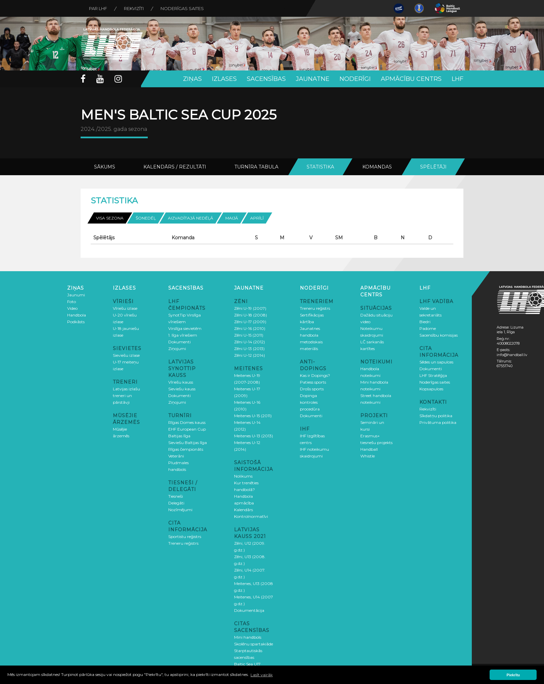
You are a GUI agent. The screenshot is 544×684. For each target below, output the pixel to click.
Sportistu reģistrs (184, 536)
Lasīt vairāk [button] (262, 674)
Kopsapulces (431, 388)
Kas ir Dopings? (315, 375)
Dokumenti (179, 341)
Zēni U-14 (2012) (249, 341)
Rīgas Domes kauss (187, 422)
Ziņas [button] (192, 79)
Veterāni (176, 455)
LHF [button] (457, 79)
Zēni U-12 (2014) (249, 355)
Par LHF (98, 8)
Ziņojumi (177, 348)
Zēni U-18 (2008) (250, 314)
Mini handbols (247, 637)
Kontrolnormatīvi (251, 516)
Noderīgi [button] (355, 79)
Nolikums (243, 476)
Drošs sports (312, 388)
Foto (71, 301)
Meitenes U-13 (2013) (253, 435)
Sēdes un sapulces (436, 361)
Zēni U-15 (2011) (248, 335)
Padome (427, 328)
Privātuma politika (437, 422)
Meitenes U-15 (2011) (253, 415)
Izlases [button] (224, 79)
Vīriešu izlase (125, 308)
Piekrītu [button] (513, 675)
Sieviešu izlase (126, 355)
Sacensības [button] (266, 79)
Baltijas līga (179, 435)
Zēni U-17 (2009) (250, 321)
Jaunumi (76, 294)
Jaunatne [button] (312, 79)
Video (72, 308)
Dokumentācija (249, 610)
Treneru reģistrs (183, 543)
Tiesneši (175, 496)
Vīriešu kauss (180, 382)
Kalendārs (243, 509)
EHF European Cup (187, 429)
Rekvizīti (134, 8)
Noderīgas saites (182, 8)
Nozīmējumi (180, 509)
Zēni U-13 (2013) (249, 348)
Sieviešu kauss (181, 388)
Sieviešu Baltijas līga (187, 442)
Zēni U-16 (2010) (249, 328)
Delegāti (176, 502)
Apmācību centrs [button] (411, 79)
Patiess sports (313, 382)
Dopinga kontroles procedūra (310, 402)
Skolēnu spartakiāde (253, 643)
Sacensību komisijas (438, 335)
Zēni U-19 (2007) (250, 308)
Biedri (424, 321)
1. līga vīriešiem (182, 335)
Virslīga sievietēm (184, 328)
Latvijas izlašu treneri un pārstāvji (126, 395)
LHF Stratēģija (433, 375)
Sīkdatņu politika (435, 415)
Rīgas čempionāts (185, 449)
